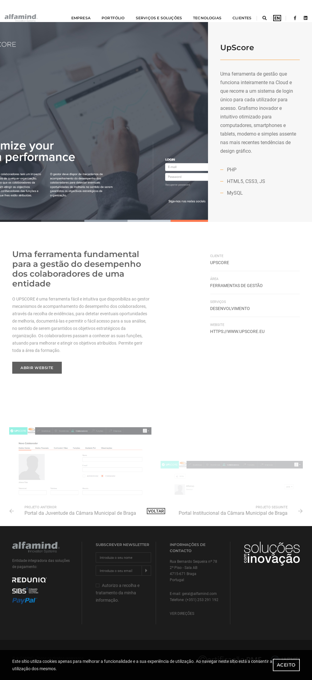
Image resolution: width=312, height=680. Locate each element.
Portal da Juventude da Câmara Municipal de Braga (80, 513)
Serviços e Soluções (149, 11)
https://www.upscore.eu (237, 331)
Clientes (232, 11)
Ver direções (182, 613)
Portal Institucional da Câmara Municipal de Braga (233, 513)
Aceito (286, 665)
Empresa (71, 11)
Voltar (156, 511)
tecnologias (198, 11)
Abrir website (37, 367)
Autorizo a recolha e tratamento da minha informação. (117, 593)
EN (277, 11)
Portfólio (104, 11)
